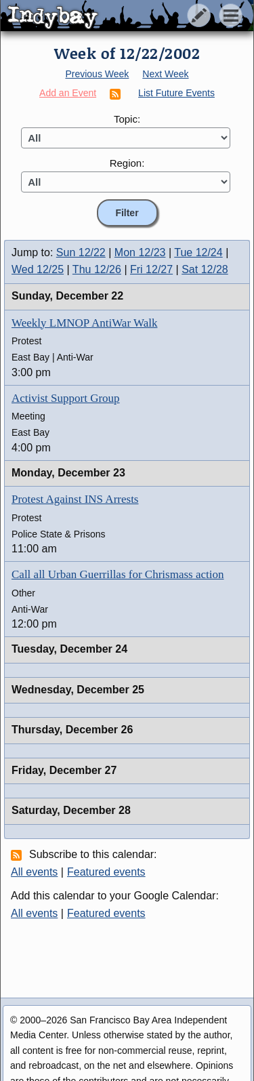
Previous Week (97, 73)
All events (34, 872)
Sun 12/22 (81, 252)
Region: (127, 163)
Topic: (127, 119)
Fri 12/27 (151, 269)
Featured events (106, 872)
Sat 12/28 (205, 269)
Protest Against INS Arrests (75, 499)
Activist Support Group (66, 398)
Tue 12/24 (198, 252)
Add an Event (67, 92)
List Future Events (176, 92)
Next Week (165, 73)
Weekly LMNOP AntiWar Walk (84, 323)
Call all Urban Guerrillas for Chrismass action (118, 574)
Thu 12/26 (96, 269)
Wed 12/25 (38, 269)
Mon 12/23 (140, 252)
